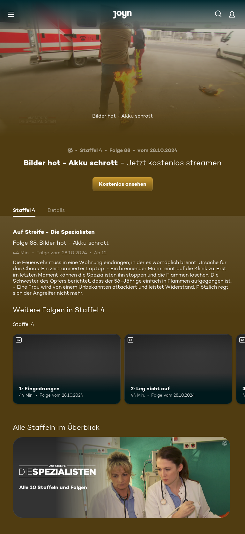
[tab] (24, 211)
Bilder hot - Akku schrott (122, 116)
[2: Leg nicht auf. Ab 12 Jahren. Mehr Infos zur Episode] (178, 369)
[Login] (231, 14)
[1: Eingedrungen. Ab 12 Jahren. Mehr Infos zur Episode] (67, 369)
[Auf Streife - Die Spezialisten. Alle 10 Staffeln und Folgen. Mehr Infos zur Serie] (121, 477)
